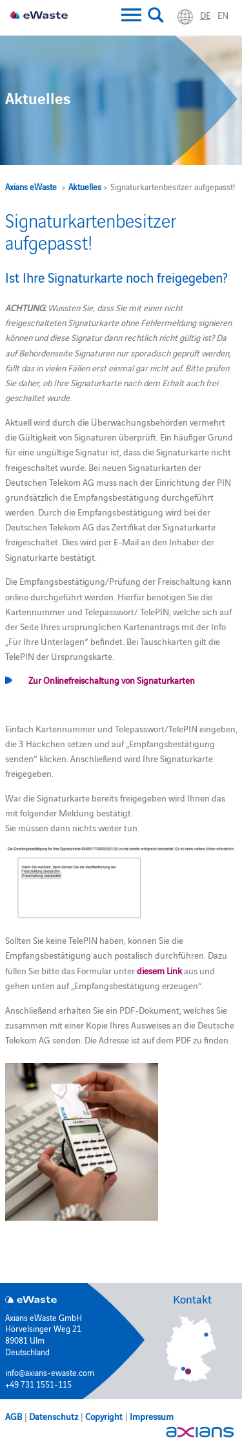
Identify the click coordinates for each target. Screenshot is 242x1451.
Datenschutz (53, 1416)
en (222, 14)
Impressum (152, 1416)
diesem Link (159, 970)
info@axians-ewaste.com (49, 1372)
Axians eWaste (31, 186)
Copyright (104, 1416)
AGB (13, 1416)
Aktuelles (84, 186)
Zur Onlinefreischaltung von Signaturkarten (111, 679)
